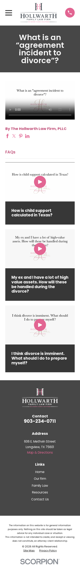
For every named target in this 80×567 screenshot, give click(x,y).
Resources (40, 492)
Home (39, 472)
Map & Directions (40, 452)
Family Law (40, 485)
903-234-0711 (40, 421)
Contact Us (40, 499)
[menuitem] (29, 550)
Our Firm (40, 478)
